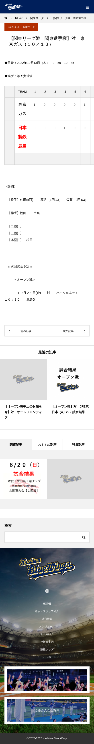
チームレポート (47, 657)
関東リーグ (29, 27)
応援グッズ (47, 649)
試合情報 (47, 618)
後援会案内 (47, 641)
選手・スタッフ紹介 (47, 611)
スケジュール (47, 626)
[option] (23, 394)
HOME (47, 603)
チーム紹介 (47, 634)
